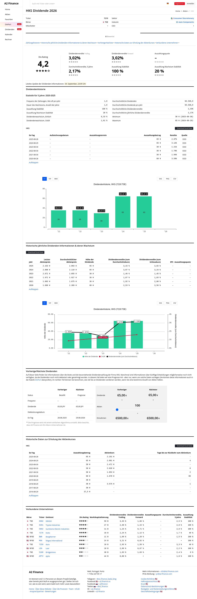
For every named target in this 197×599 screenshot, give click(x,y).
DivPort (38, 380)
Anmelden (190, 4)
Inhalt (77, 589)
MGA (40, 541)
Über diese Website (43, 589)
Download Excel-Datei (184, 128)
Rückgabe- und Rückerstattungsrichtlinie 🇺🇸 (159, 589)
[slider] (117, 409)
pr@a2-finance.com (164, 574)
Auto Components (186, 22)
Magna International (54, 540)
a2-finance (100, 591)
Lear (47, 548)
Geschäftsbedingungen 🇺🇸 (151, 591)
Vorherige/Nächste (105, 43)
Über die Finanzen (60, 589)
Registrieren (179, 4)
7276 (41, 533)
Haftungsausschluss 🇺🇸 (150, 581)
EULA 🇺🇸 (144, 584)
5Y (44, 179)
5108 (41, 552)
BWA (40, 537)
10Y (50, 179)
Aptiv (48, 556)
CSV (174, 179)
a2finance (104, 584)
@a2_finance (102, 586)
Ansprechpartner (37, 591)
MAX (56, 179)
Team (71, 589)
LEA (40, 548)
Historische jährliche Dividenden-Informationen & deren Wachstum (68, 43)
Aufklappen (33, 162)
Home (178, 11)
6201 (41, 525)
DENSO (49, 521)
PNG (167, 179)
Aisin (48, 544)
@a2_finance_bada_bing (106, 579)
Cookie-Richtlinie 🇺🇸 (149, 579)
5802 (41, 529)
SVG (160, 179)
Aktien (185, 11)
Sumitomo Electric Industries (57, 529)
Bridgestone (51, 552)
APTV (41, 556)
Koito (48, 533)
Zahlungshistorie (33, 43)
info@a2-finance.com (169, 571)
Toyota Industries (53, 525)
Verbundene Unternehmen (167, 43)
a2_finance (95, 589)
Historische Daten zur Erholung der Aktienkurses (134, 43)
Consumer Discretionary (183, 18)
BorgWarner (51, 536)
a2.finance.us (105, 581)
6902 (41, 521)
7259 (41, 545)
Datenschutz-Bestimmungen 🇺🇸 (154, 586)
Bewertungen (50, 591)
